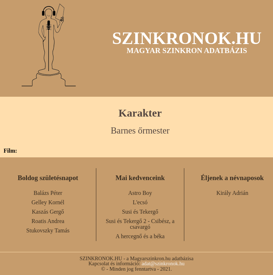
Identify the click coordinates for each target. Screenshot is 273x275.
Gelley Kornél (47, 202)
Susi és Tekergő (140, 212)
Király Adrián (232, 193)
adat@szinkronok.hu (163, 263)
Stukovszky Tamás (48, 230)
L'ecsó (140, 202)
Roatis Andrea (47, 221)
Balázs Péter (48, 193)
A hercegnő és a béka (140, 236)
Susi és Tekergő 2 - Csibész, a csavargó (140, 224)
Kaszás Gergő (48, 212)
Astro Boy (140, 193)
